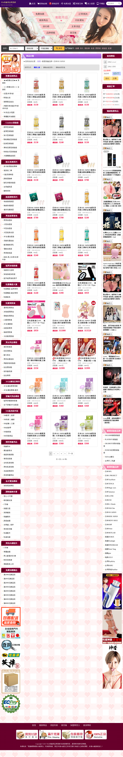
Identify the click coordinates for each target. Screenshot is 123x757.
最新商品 (43, 20)
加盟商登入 (75, 725)
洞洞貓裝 (6, 512)
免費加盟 (66, 4)
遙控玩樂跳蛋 (8, 210)
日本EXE (107, 500)
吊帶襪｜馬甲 (8, 525)
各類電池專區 (8, 486)
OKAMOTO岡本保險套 (111, 445)
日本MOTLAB (109, 533)
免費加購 (40, 14)
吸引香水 (6, 355)
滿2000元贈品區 (8, 583)
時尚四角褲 (7, 560)
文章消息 (76, 26)
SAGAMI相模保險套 (111, 435)
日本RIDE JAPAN (110, 516)
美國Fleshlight (109, 541)
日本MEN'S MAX (110, 520)
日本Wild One (109, 508)
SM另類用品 (7, 436)
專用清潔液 (7, 459)
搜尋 (59, 48)
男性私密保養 (8, 467)
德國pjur (107, 553)
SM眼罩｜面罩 (8, 415)
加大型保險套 (8, 135)
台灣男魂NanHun (110, 569)
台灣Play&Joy (109, 561)
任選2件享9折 (8, 94)
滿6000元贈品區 (8, 599)
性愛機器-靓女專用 (10, 293)
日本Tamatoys (109, 492)
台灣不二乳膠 (109, 461)
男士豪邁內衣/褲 (9, 556)
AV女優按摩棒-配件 (10, 390)
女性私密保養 (8, 463)
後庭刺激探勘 (8, 455)
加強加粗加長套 (8, 274)
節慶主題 (6, 508)
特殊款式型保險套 (9, 152)
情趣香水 (6, 446)
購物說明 (54, 4)
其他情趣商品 (8, 475)
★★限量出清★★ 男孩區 (10, 81)
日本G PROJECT (110, 475)
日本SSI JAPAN (109, 512)
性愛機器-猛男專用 (10, 289)
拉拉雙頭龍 (7, 367)
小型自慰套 (7, 224)
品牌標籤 (50, 33)
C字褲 (5, 504)
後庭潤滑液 (7, 332)
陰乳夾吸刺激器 (8, 183)
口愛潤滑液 (7, 320)
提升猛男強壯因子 (9, 278)
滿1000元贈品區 (8, 575)
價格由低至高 (48, 67)
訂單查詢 (83, 14)
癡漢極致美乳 (8, 245)
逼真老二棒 (7, 170)
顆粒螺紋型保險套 (9, 139)
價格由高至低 (60, 67)
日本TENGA (108, 484)
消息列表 (54, 725)
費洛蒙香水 (7, 450)
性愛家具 (6, 297)
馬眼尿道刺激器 (8, 363)
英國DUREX (108, 537)
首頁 (32, 4)
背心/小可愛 (7, 496)
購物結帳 (42, 4)
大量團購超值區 (8, 156)
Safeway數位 (108, 457)
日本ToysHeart (109, 480)
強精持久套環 (8, 270)
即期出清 (6, 98)
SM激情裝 (6, 432)
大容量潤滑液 (8, 336)
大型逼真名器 (8, 232)
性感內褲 (6, 537)
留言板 (73, 33)
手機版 (100, 4)
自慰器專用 (7, 328)
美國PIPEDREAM (110, 545)
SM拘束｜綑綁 (8, 419)
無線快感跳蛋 (8, 205)
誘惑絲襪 (6, 521)
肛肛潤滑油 (7, 351)
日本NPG (107, 471)
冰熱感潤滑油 (8, 312)
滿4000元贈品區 (8, 591)
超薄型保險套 (8, 131)
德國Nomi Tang (109, 549)
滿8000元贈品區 (8, 603)
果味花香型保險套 (9, 148)
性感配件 (6, 533)
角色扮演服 (7, 529)
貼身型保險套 (8, 143)
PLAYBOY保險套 (110, 439)
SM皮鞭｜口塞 (8, 423)
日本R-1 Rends (109, 504)
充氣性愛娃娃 (8, 241)
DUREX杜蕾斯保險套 (111, 451)
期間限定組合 (8, 102)
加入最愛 (90, 4)
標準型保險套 (8, 127)
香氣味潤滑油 (8, 316)
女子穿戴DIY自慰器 (10, 405)
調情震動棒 (7, 179)
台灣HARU (108, 565)
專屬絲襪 (6, 552)
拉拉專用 (6, 375)
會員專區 (87, 725)
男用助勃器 (7, 253)
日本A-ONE (108, 496)
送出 (107, 78)
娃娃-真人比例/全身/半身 (10, 258)
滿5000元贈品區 (8, 595)
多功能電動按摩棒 (9, 166)
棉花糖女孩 (7, 500)
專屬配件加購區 (8, 116)
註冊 (115, 78)
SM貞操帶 (6, 428)
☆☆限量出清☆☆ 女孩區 (10, 88)
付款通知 (79, 20)
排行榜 (46, 26)
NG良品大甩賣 (8, 112)
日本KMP (107, 525)
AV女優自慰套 (8, 237)
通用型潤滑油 (8, 308)
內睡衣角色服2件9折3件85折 (10, 107)
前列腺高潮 (7, 371)
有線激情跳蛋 (8, 201)
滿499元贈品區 (8, 579)
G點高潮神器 (7, 174)
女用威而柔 (7, 187)
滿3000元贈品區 (8, 587)
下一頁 (70, 453)
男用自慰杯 (7, 220)
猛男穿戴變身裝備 (9, 401)
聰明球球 (6, 191)
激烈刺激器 (7, 347)
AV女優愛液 (7, 324)
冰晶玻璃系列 (8, 471)
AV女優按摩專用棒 (10, 386)
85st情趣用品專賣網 (8, 3)
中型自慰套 (7, 228)
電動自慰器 (7, 249)
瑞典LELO (108, 557)
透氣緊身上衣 (8, 564)
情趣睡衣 (6, 517)
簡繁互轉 (78, 4)
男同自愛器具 (8, 359)
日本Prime (107, 529)
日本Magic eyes (109, 488)
